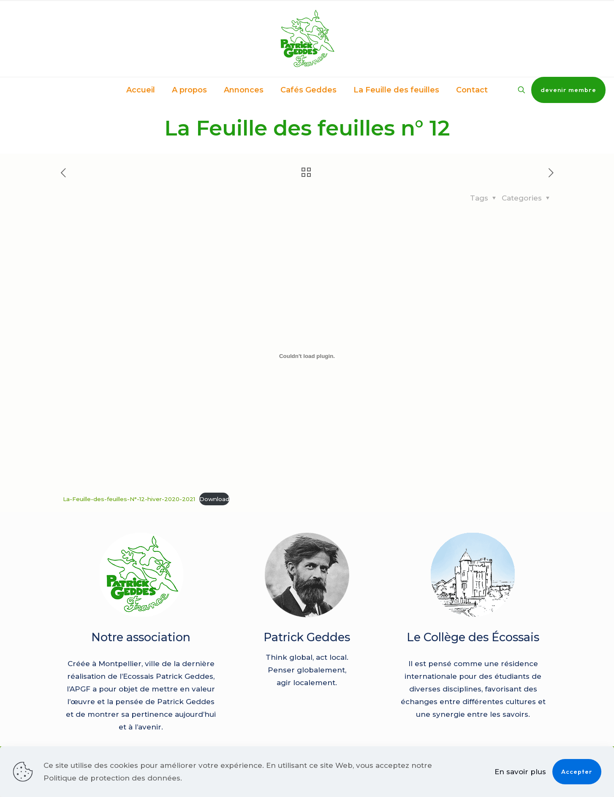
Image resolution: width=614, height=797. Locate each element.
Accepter (576, 771)
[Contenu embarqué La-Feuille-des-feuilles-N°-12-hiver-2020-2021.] (307, 356)
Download (214, 499)
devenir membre (568, 90)
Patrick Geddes (307, 637)
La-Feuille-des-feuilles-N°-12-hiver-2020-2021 (129, 499)
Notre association (140, 637)
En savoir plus (520, 771)
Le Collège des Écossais (473, 637)
